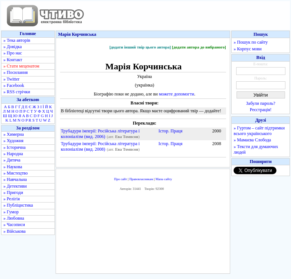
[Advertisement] (143, 234)
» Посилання (15, 72)
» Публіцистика (18, 205)
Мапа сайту (164, 179)
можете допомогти (176, 94)
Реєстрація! (261, 109)
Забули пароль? (260, 103)
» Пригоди (13, 192)
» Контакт (12, 59)
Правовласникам (141, 179)
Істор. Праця (170, 131)
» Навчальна (15, 179)
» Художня (13, 140)
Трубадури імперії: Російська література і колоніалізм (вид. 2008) (100, 146)
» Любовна (13, 218)
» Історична (14, 147)
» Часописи (14, 224)
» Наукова (12, 166)
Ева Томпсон (126, 137)
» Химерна (13, 134)
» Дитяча (12, 160)
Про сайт (120, 179)
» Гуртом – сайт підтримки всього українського (259, 130)
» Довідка (12, 46)
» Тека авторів (16, 40)
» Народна (13, 153)
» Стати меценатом (21, 66)
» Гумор (11, 211)
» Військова (14, 231)
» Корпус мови (248, 48)
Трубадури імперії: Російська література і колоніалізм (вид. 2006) (100, 133)
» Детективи (15, 186)
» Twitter (11, 79)
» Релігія (11, 198)
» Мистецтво (15, 173)
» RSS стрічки (16, 91)
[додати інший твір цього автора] (140, 47)
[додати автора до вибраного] (199, 47)
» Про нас (12, 53)
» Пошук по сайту (250, 42)
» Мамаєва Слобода (252, 139)
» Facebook (13, 85)
